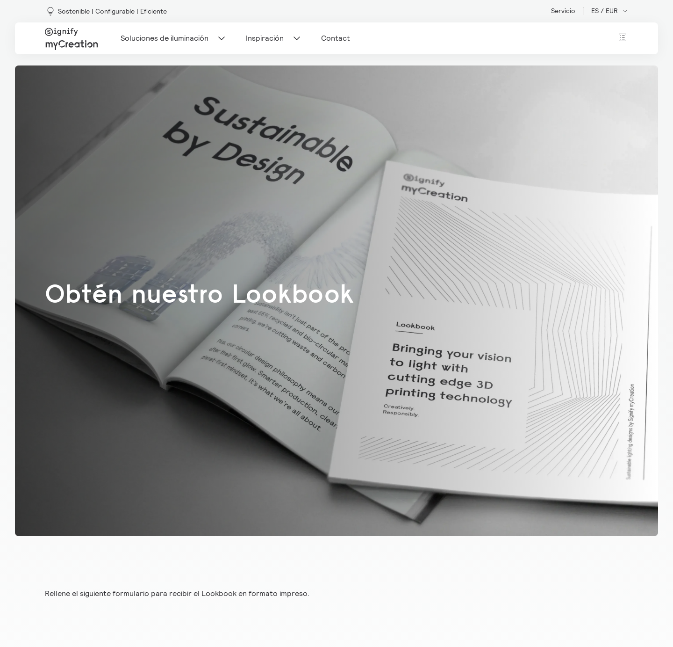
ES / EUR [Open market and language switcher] (609, 11)
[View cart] (622, 37)
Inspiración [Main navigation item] (274, 38)
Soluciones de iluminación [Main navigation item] (174, 38)
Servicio (563, 11)
